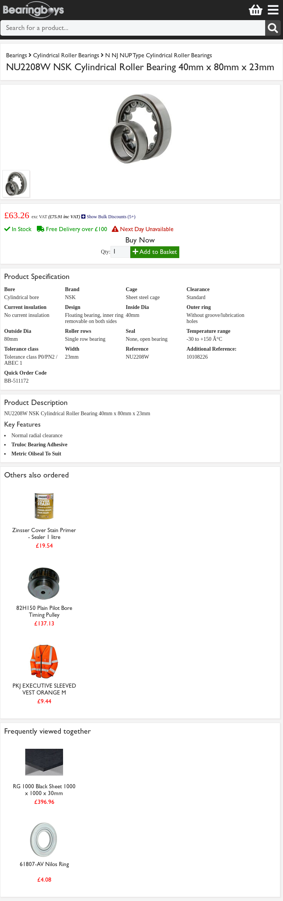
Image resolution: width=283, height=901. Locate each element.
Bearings (16, 55)
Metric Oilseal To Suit (36, 454)
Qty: (106, 252)
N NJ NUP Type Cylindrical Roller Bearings (158, 55)
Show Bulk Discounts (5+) (108, 216)
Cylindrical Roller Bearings (66, 55)
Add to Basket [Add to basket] (155, 251)
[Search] (273, 28)
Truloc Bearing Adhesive (39, 444)
